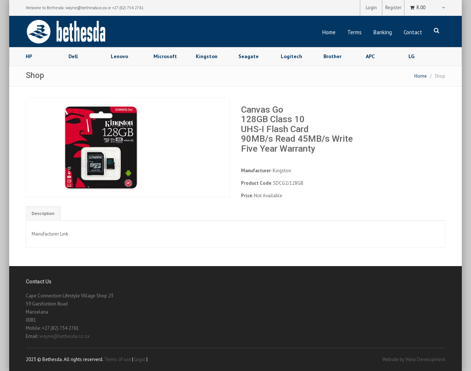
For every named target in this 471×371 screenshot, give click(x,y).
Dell (73, 56)
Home (329, 32)
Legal (139, 359)
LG (411, 56)
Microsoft (165, 56)
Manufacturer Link (50, 234)
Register (393, 7)
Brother (332, 56)
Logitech (291, 56)
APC (370, 56)
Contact (413, 32)
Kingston (206, 56)
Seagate (248, 56)
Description (43, 213)
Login (371, 7)
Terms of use (117, 359)
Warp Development (425, 359)
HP (29, 56)
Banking (382, 32)
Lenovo (119, 56)
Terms (354, 32)
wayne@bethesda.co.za (86, 7)
